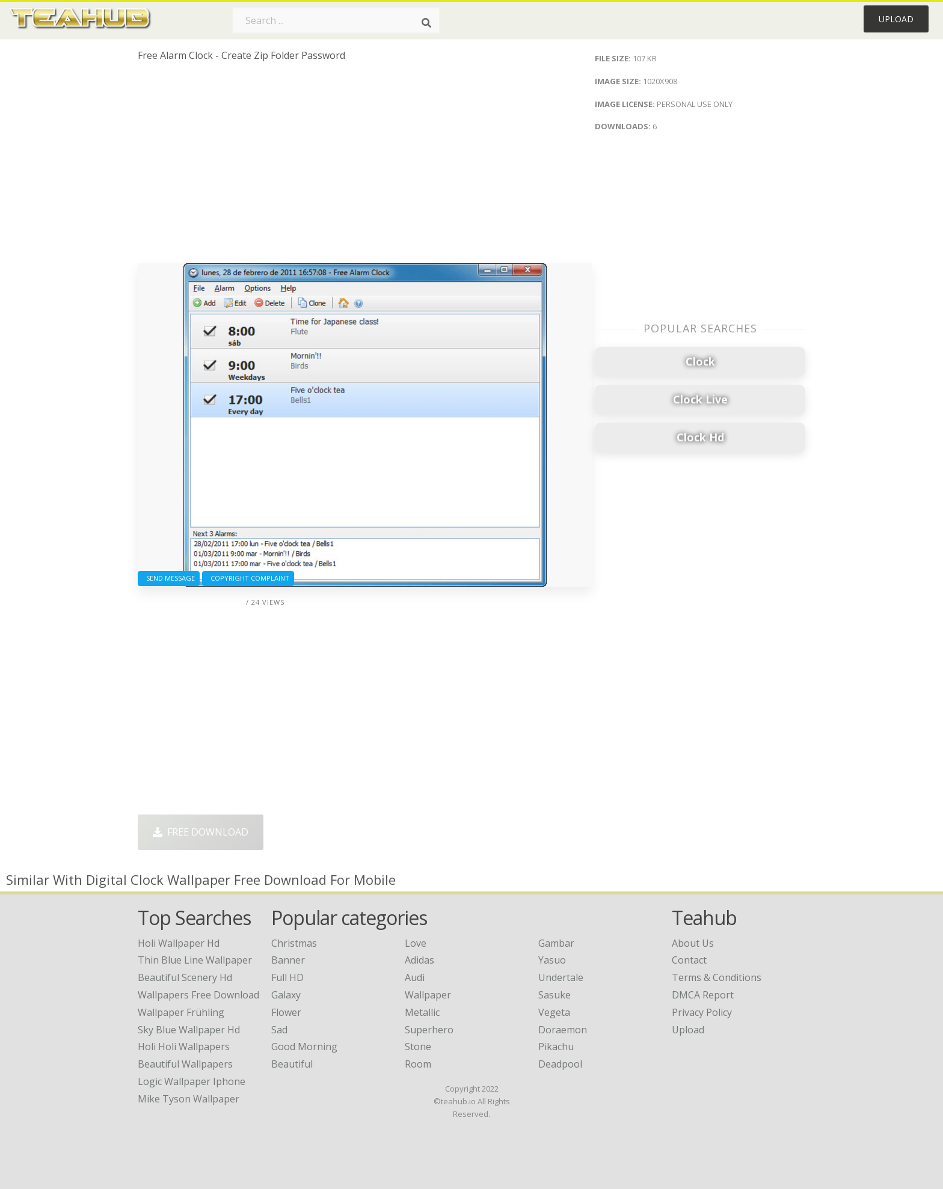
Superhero (429, 1029)
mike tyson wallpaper (188, 1098)
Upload (896, 19)
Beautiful (292, 1064)
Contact (689, 960)
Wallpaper (428, 994)
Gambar (556, 943)
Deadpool (560, 1064)
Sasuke (554, 994)
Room (418, 1064)
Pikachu (556, 1046)
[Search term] (336, 20)
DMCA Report (703, 994)
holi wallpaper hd (179, 943)
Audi (415, 977)
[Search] (426, 23)
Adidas (419, 960)
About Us (693, 943)
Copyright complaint (248, 577)
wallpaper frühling (181, 1012)
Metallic (422, 1012)
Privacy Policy (702, 1012)
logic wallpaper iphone (191, 1081)
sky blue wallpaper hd (189, 1029)
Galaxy (286, 994)
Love (415, 943)
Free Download (200, 832)
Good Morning (304, 1046)
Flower (286, 1012)
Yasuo (552, 960)
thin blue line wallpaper (195, 960)
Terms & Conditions (716, 977)
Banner (288, 960)
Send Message (169, 577)
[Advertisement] (365, 167)
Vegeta (554, 1012)
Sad (279, 1029)
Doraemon (562, 1029)
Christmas (294, 943)
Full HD (287, 977)
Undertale (560, 977)
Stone (418, 1046)
